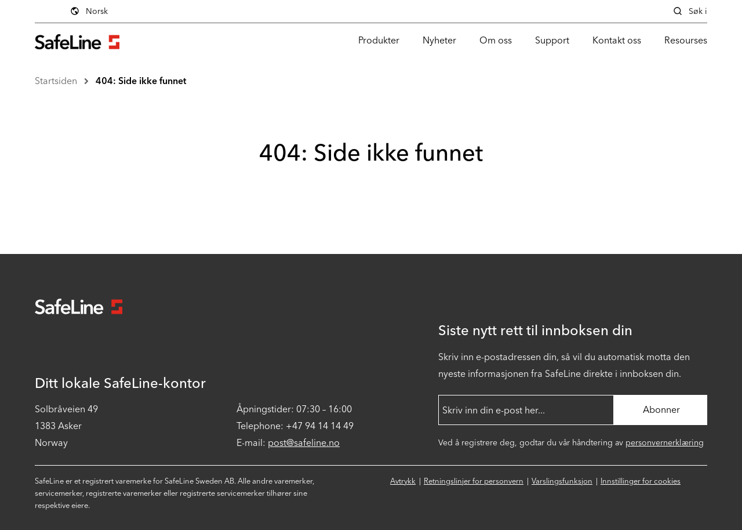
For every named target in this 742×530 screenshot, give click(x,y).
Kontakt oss (616, 40)
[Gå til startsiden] (77, 40)
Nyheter (439, 40)
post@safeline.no (304, 442)
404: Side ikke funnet (141, 80)
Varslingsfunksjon (562, 481)
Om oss (495, 40)
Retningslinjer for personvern (473, 481)
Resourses (685, 40)
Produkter (378, 40)
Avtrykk (403, 481)
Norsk (167, 11)
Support (552, 40)
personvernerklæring (664, 443)
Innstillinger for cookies (641, 481)
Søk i (689, 11)
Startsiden (56, 80)
